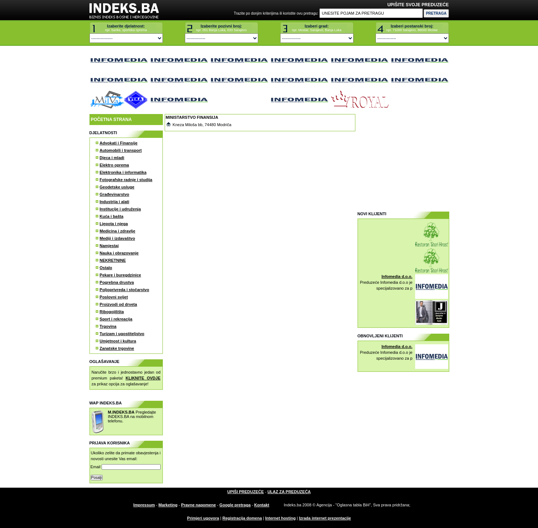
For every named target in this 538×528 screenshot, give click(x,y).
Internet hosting (280, 518)
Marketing (167, 505)
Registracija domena (242, 518)
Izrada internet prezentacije (325, 518)
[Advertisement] (403, 160)
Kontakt (261, 505)
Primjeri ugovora (203, 518)
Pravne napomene (198, 505)
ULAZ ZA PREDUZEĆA (289, 491)
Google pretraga (234, 505)
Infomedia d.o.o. (396, 276)
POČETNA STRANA (111, 119)
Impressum (144, 505)
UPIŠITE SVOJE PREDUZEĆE (418, 4)
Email (126, 467)
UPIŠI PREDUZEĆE (245, 491)
